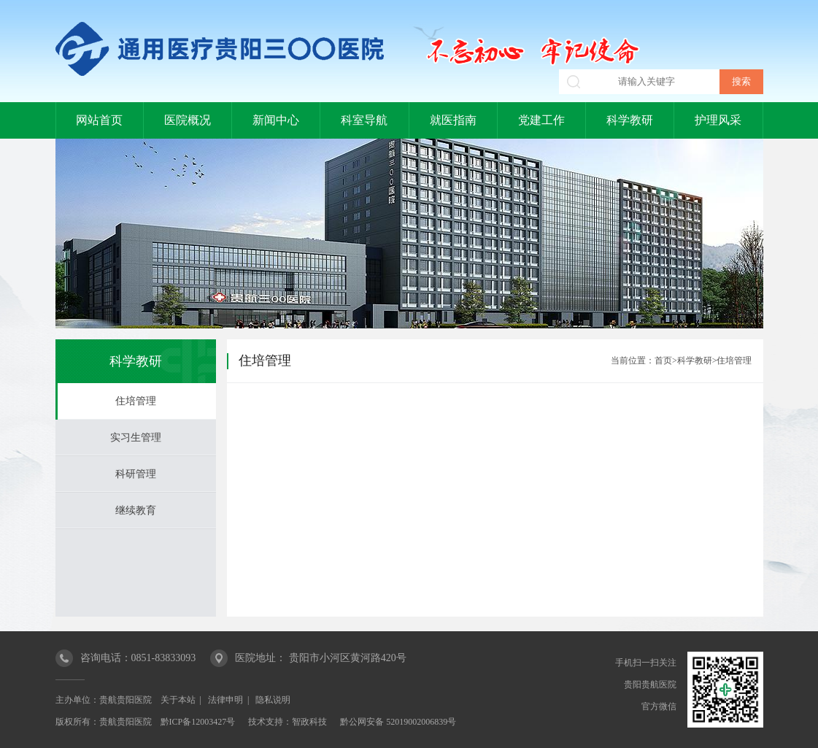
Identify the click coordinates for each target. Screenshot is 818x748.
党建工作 (541, 120)
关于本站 (178, 700)
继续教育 (135, 510)
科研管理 (135, 474)
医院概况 (187, 120)
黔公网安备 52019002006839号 (398, 722)
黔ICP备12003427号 (198, 722)
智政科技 (309, 722)
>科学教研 (692, 360)
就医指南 (453, 120)
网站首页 (99, 120)
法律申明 (225, 700)
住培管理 (135, 401)
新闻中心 (275, 120)
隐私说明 (272, 700)
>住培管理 (732, 360)
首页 (663, 360)
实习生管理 (135, 437)
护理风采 (718, 120)
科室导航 (364, 120)
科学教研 (629, 120)
